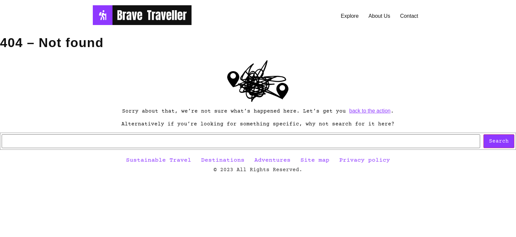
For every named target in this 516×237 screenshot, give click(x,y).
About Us (379, 16)
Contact (409, 16)
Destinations (223, 160)
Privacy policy (364, 160)
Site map (314, 160)
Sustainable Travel (158, 160)
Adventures (272, 160)
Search (499, 141)
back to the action (369, 111)
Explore (350, 16)
